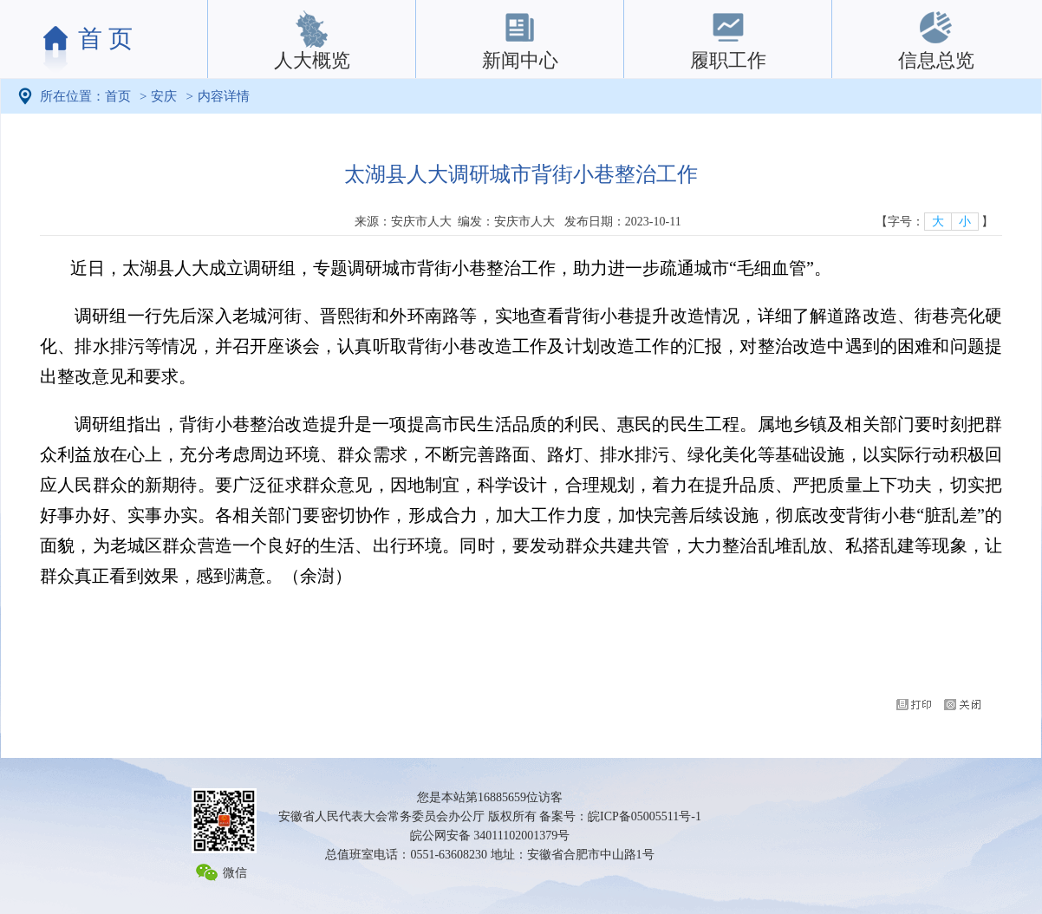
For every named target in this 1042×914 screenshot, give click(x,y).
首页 (118, 96)
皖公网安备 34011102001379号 (490, 835)
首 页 (105, 38)
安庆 (164, 96)
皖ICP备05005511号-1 (644, 816)
